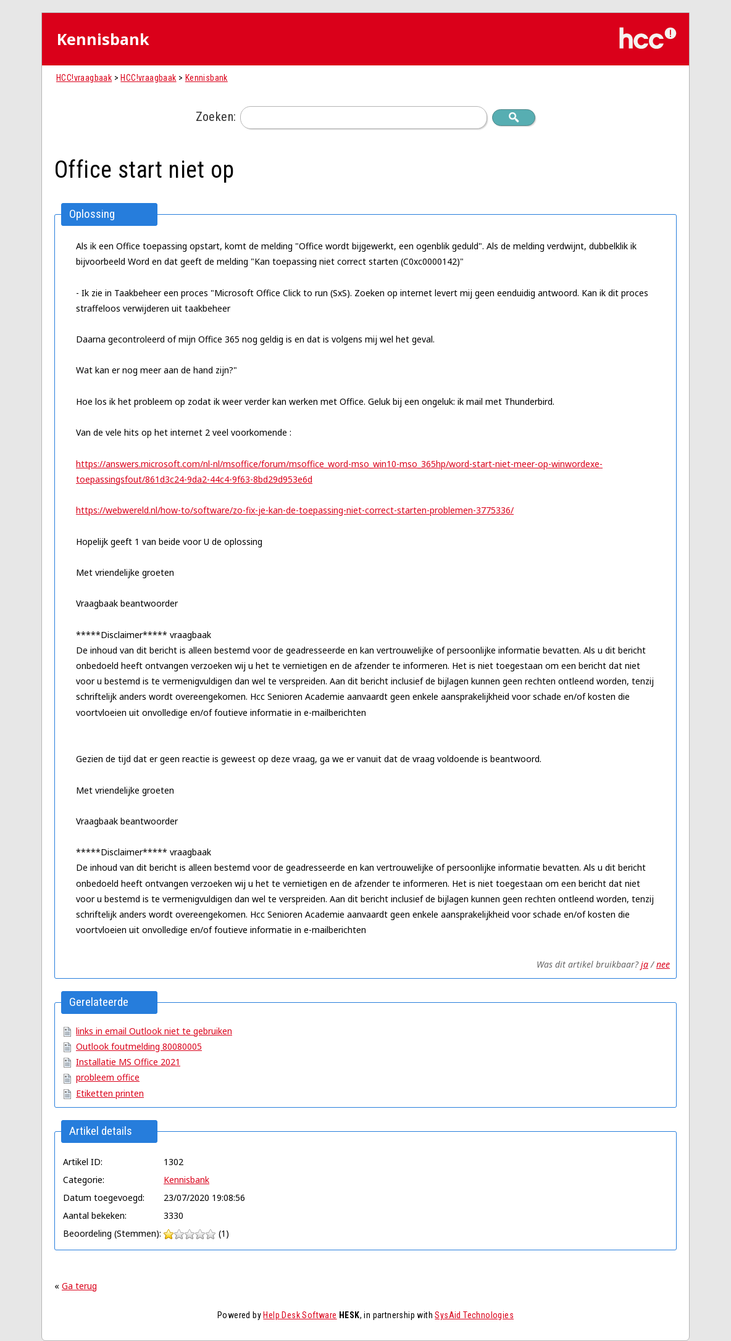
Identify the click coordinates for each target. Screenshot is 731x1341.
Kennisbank (206, 78)
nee (663, 964)
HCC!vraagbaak (84, 78)
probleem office (108, 1077)
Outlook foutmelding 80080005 (139, 1046)
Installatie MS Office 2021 (128, 1062)
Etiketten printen (110, 1093)
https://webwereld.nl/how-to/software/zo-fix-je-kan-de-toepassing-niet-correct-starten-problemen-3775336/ (295, 510)
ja (644, 964)
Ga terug (79, 1286)
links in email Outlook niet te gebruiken (154, 1031)
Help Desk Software (299, 1315)
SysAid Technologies (474, 1315)
